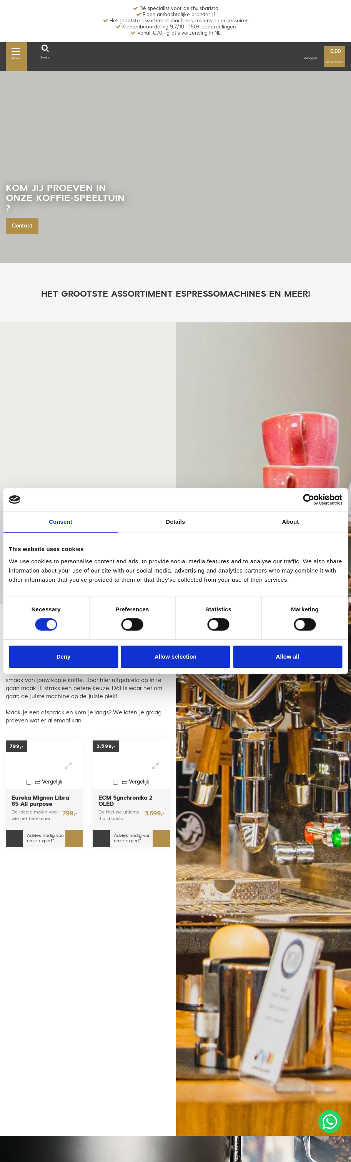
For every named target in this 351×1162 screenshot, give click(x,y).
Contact (22, 226)
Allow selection (175, 656)
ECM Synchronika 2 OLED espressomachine (125, 801)
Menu (16, 52)
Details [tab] (175, 521)
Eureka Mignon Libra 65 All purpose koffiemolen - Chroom (42, 801)
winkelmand (334, 56)
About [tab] (290, 521)
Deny (64, 656)
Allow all (287, 656)
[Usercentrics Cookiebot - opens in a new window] (308, 499)
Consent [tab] (60, 521)
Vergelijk (44, 782)
